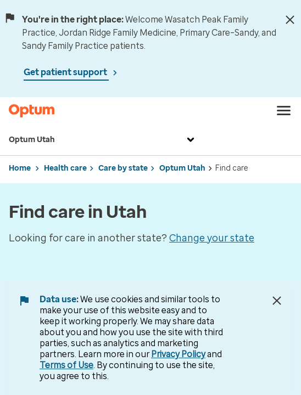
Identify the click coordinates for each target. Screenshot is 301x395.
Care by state (123, 168)
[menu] (284, 110)
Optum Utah (103, 139)
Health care (65, 168)
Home (20, 168)
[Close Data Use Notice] (276, 300)
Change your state (211, 238)
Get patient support (66, 72)
